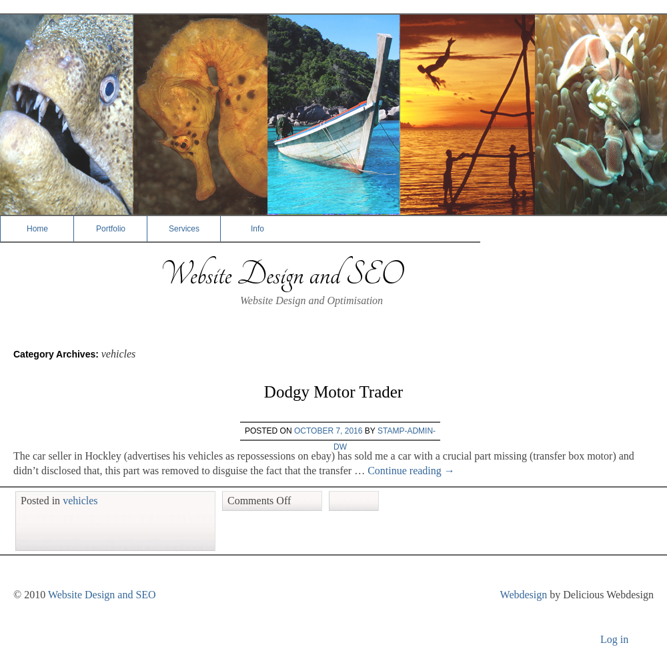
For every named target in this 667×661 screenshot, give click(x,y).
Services (184, 228)
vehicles (80, 500)
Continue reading (411, 470)
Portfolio (110, 228)
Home (37, 228)
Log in (614, 639)
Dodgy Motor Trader (333, 392)
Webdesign (524, 594)
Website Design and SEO (281, 274)
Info (257, 228)
